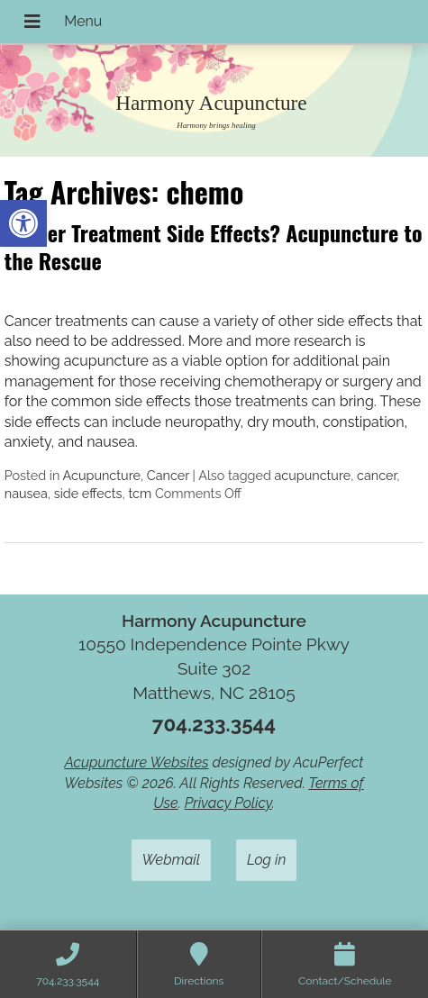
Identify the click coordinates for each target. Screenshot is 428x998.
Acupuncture (102, 475)
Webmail (171, 859)
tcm (139, 493)
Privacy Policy (228, 803)
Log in (267, 859)
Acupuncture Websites (136, 762)
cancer (376, 475)
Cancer (168, 475)
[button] (23, 223)
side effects (88, 493)
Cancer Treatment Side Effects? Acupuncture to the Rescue (214, 246)
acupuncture (313, 475)
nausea (26, 493)
